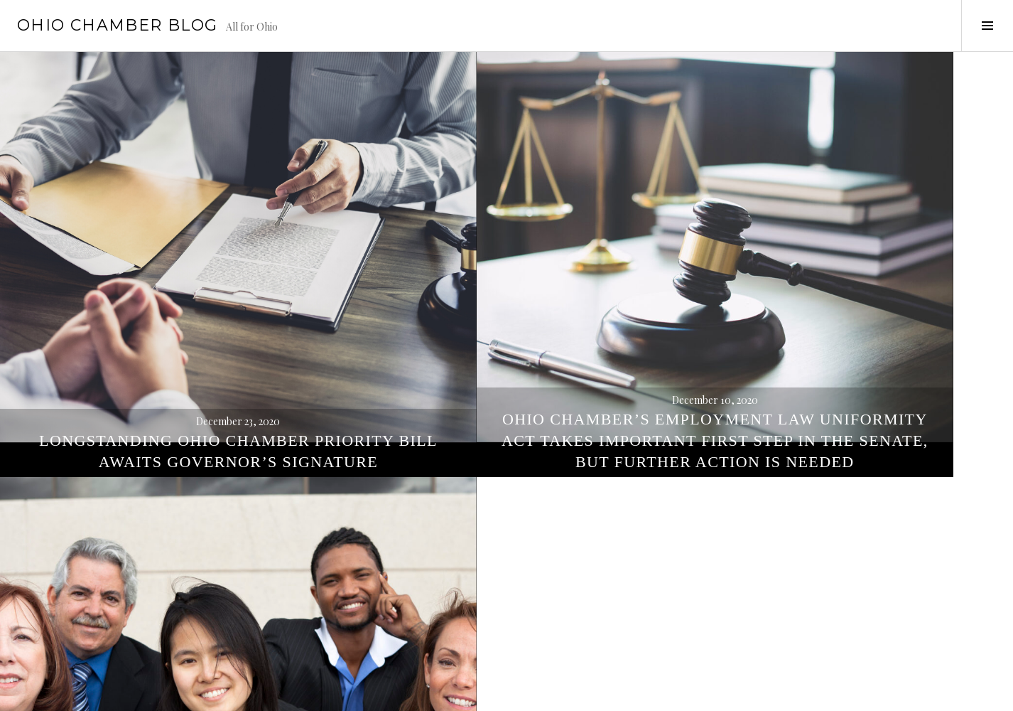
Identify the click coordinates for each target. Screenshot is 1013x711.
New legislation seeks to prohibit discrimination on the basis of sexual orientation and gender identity (844, 629)
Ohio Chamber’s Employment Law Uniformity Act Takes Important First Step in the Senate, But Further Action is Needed (506, 279)
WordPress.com (246, 694)
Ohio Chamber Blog (117, 25)
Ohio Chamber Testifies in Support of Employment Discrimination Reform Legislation (169, 629)
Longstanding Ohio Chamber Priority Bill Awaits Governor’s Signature (168, 301)
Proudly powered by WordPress (78, 694)
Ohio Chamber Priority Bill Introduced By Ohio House (506, 650)
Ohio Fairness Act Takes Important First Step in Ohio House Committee (844, 301)
